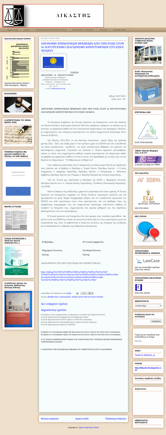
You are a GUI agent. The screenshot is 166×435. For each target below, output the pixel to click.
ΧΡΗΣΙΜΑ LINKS (119, 30)
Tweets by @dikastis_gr (145, 355)
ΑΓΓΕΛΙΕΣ (103, 30)
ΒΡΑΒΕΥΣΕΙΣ (53, 297)
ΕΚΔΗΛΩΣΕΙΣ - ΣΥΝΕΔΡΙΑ (83, 30)
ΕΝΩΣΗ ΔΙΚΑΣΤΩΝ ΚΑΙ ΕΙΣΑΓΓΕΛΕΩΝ (87, 297)
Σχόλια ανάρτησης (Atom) (89, 427)
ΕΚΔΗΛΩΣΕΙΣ (65, 297)
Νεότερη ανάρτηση (50, 419)
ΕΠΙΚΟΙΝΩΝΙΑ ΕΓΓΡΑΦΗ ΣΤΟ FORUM (51, 30)
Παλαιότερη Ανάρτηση (115, 419)
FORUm (27, 30)
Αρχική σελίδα (12, 30)
